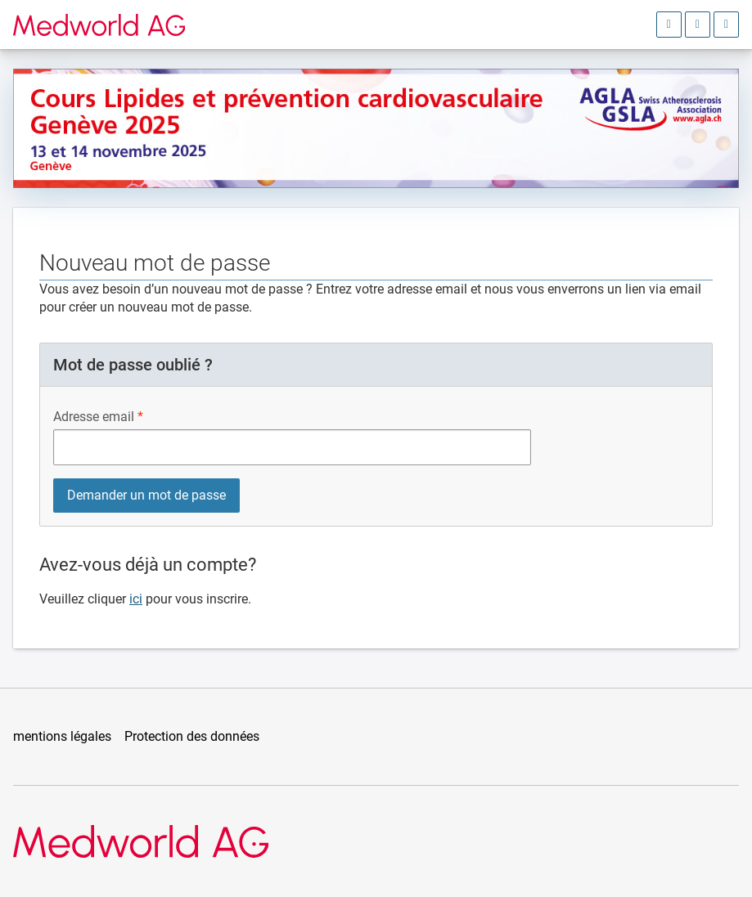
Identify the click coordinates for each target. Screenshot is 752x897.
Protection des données (191, 736)
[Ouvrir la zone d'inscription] (669, 24)
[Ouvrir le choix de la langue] (697, 24)
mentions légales (62, 736)
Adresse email (93, 416)
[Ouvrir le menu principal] (726, 24)
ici (135, 599)
